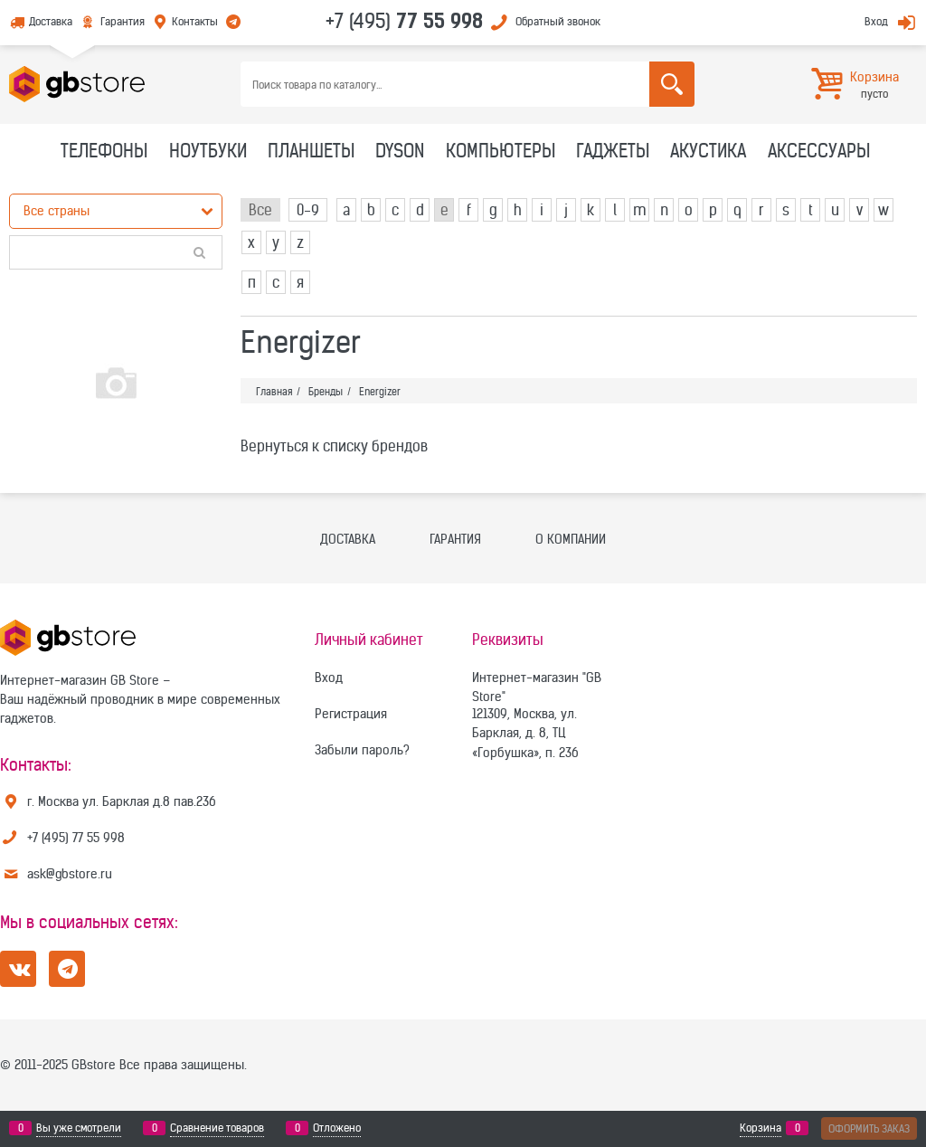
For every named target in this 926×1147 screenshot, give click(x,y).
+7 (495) (404, 20)
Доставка (50, 21)
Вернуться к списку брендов (334, 446)
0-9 (308, 210)
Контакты (195, 21)
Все (260, 210)
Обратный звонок (557, 21)
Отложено (337, 1128)
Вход (876, 21)
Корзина (760, 1128)
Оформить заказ (869, 1128)
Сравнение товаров (217, 1128)
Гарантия (122, 21)
